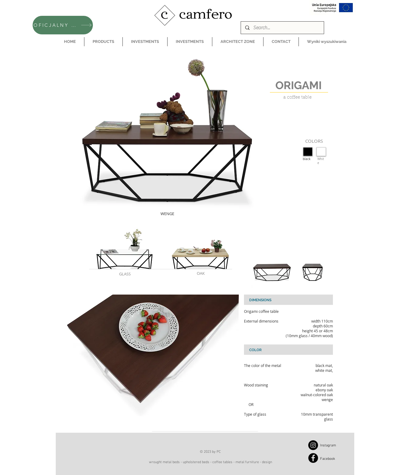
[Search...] (282, 28)
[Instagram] (313, 445)
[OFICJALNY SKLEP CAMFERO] (63, 25)
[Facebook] (313, 458)
